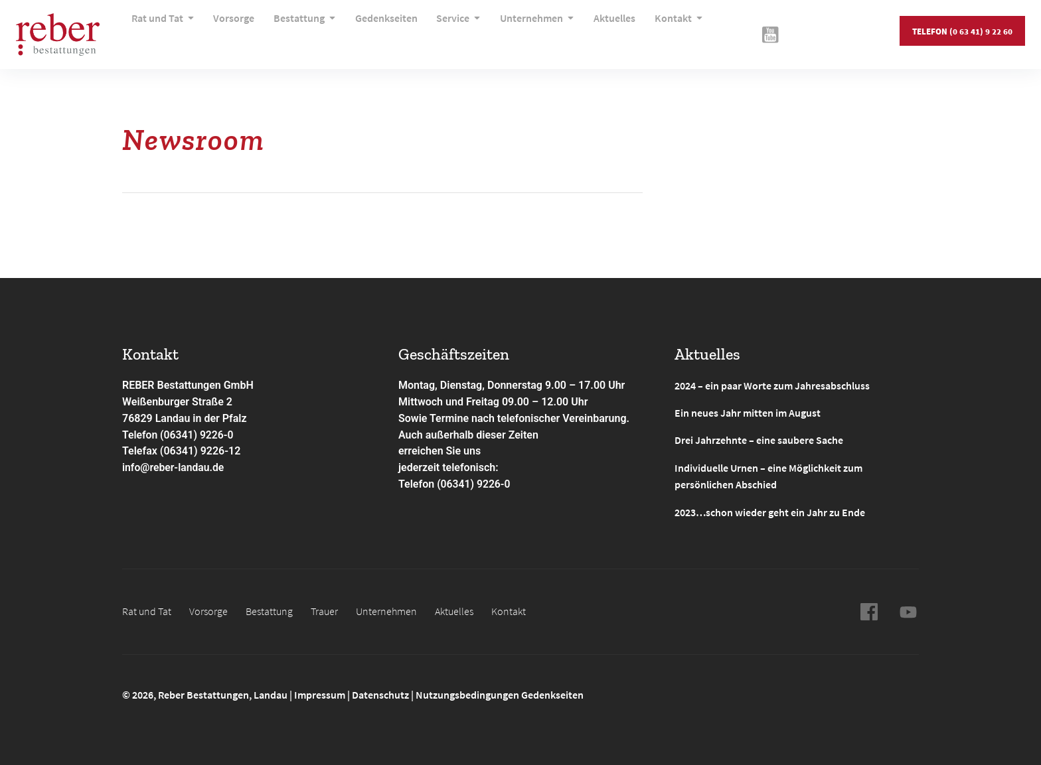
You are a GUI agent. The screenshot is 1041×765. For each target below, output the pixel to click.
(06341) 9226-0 (474, 484)
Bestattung (299, 29)
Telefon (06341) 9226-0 (179, 435)
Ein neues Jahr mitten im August (748, 412)
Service (446, 29)
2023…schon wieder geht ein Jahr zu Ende (770, 510)
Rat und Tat (163, 29)
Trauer (324, 609)
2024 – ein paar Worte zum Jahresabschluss (772, 385)
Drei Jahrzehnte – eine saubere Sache (759, 440)
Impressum (320, 692)
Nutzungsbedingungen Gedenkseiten (500, 692)
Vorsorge (231, 29)
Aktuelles (596, 29)
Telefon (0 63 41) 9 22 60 (962, 29)
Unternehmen (522, 29)
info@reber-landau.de (174, 467)
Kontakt (657, 29)
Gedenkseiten (377, 29)
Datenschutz (380, 692)
